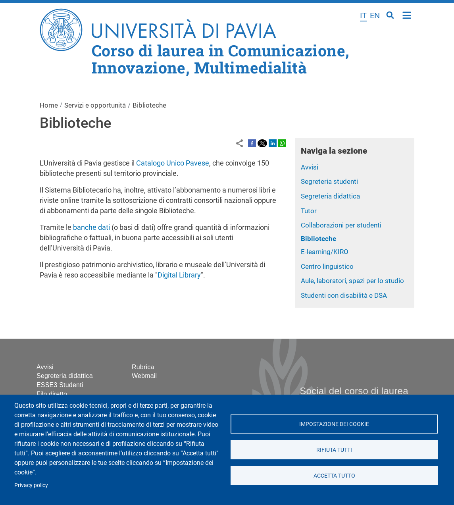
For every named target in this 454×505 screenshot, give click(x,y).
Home (407, 14)
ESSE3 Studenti (60, 385)
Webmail (144, 375)
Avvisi (309, 167)
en (375, 15)
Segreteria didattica (330, 196)
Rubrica (143, 367)
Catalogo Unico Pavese (172, 163)
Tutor (309, 211)
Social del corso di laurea (354, 390)
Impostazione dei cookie (334, 424)
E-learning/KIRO (324, 252)
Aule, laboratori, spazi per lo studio (352, 281)
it (363, 15)
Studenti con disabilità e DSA (344, 295)
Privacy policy (31, 485)
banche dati (91, 227)
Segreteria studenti (329, 181)
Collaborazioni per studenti (341, 225)
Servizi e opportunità (95, 105)
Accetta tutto (334, 475)
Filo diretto (52, 394)
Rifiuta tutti (334, 450)
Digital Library (179, 275)
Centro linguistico (327, 266)
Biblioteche (318, 239)
